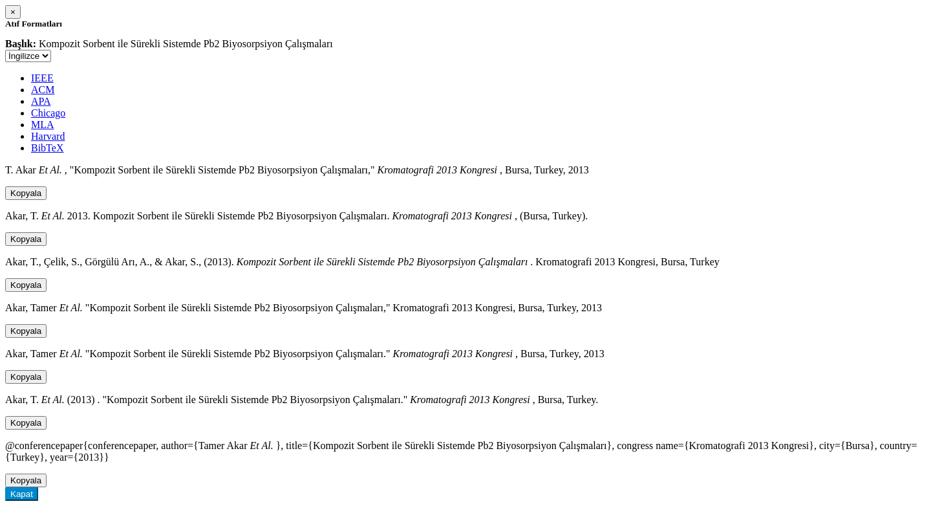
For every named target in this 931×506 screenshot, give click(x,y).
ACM (42, 89)
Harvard (48, 136)
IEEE (42, 77)
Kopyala (25, 193)
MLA (42, 124)
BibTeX (47, 147)
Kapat (21, 494)
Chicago (48, 112)
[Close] (13, 12)
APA (41, 101)
